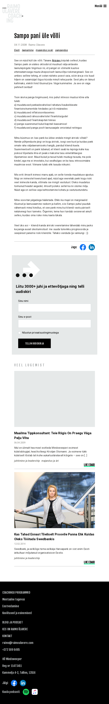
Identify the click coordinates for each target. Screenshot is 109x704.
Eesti (17, 50)
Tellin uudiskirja (34, 343)
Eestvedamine (10, 606)
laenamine (28, 50)
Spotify (26, 692)
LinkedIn (23, 683)
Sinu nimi (23, 300)
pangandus (61, 50)
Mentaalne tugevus (13, 599)
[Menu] (104, 6)
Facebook (14, 683)
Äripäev (56, 60)
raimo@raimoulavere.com (17, 643)
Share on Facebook (83, 247)
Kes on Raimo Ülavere (15, 629)
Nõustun (40, 332)
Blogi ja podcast (12, 622)
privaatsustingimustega (45, 332)
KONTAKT (7, 636)
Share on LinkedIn (92, 247)
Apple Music (35, 692)
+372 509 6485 (11, 649)
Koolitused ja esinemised (17, 613)
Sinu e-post (24, 316)
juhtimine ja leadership (27, 460)
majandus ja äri (44, 50)
